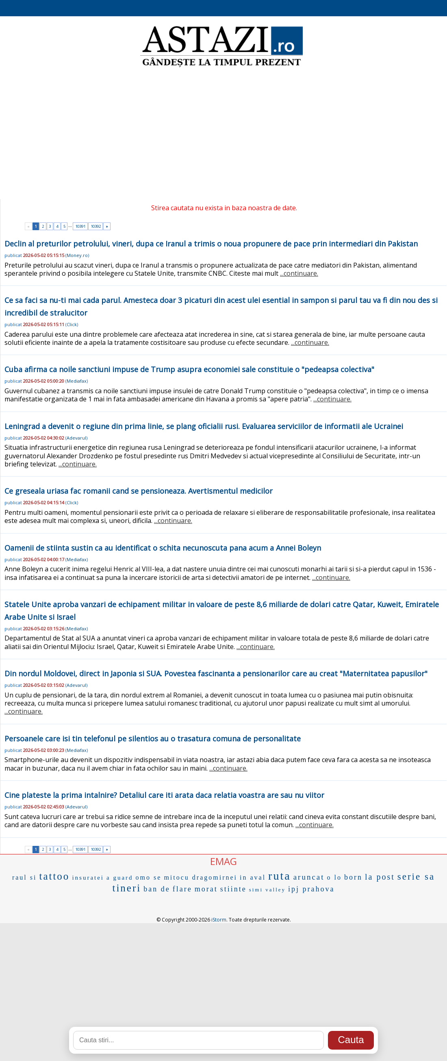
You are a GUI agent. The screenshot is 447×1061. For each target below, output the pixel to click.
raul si (24, 877)
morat (206, 889)
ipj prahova (311, 889)
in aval (253, 877)
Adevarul (76, 438)
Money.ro (77, 255)
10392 (96, 226)
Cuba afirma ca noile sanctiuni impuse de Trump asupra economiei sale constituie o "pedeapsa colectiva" (189, 369)
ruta (279, 875)
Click (72, 324)
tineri (126, 887)
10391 (80, 226)
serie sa (416, 876)
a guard (119, 877)
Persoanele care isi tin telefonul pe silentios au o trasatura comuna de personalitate (152, 738)
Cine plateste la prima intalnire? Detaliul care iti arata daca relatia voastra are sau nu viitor (164, 795)
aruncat (309, 877)
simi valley (267, 890)
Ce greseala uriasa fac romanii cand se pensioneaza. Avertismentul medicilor (138, 491)
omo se (149, 877)
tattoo (54, 876)
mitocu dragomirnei (200, 877)
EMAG (223, 861)
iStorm (218, 919)
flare (182, 889)
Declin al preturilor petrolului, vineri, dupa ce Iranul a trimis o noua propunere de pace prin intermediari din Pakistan (211, 243)
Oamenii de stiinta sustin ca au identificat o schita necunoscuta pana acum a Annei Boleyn (162, 548)
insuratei (88, 877)
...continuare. (299, 273)
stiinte (233, 889)
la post (380, 876)
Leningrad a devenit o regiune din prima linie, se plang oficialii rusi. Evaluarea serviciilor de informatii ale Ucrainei (203, 426)
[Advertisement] (223, 134)
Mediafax (77, 381)
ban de (156, 889)
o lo (334, 877)
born (353, 877)
